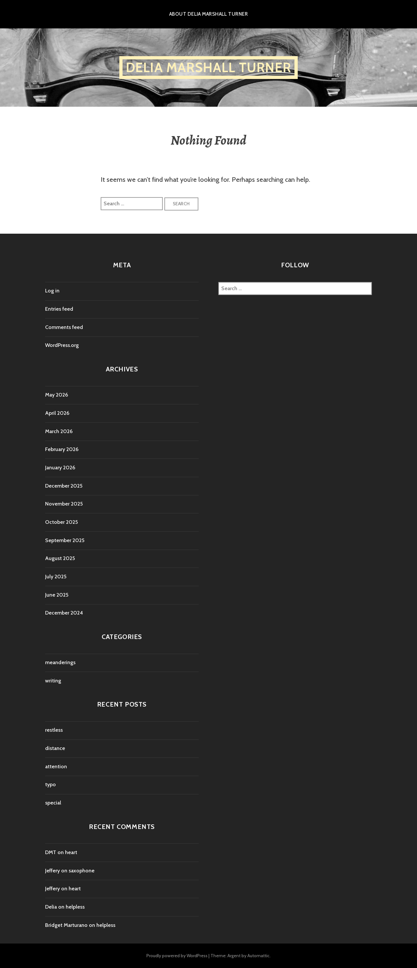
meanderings (60, 662)
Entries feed (59, 309)
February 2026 (61, 449)
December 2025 (63, 486)
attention (56, 766)
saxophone (81, 870)
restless (54, 730)
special (53, 803)
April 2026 (57, 413)
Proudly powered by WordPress (177, 956)
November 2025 (64, 504)
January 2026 (60, 467)
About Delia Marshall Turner (208, 14)
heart (71, 852)
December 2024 (64, 613)
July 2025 (55, 576)
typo (50, 784)
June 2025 (56, 595)
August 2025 (60, 558)
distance (55, 748)
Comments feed (64, 327)
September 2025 (64, 540)
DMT (50, 852)
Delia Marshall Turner (208, 67)
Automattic (258, 956)
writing (53, 681)
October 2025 (61, 522)
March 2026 (59, 431)
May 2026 (56, 395)
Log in (52, 291)
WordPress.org (62, 345)
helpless (75, 907)
